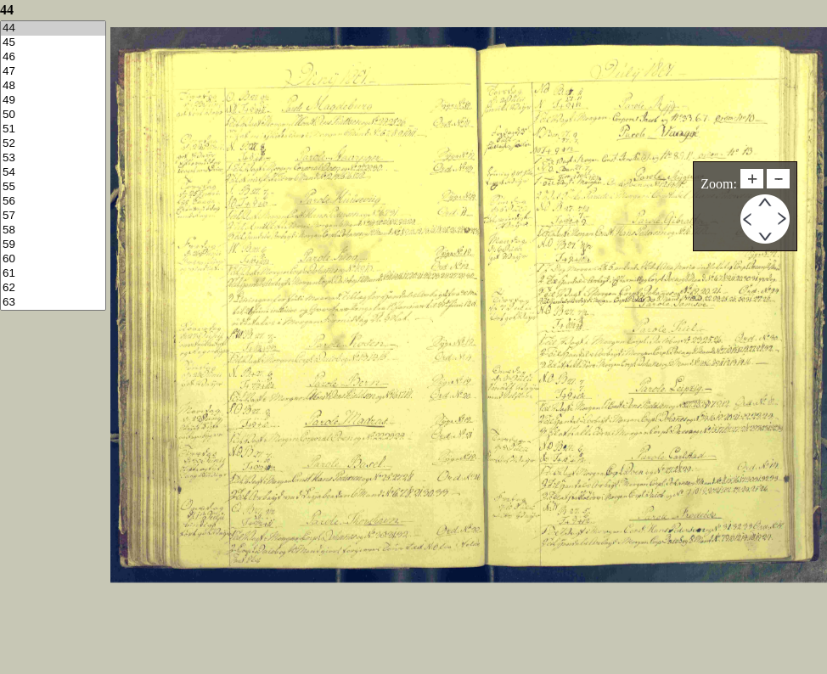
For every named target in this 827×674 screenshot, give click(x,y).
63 (53, 302)
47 (53, 72)
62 (53, 288)
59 (53, 245)
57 (53, 216)
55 (53, 187)
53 (53, 158)
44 (53, 28)
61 (53, 274)
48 (53, 86)
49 (53, 100)
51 (53, 129)
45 (53, 43)
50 (53, 115)
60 (53, 259)
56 (53, 201)
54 (53, 173)
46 (53, 57)
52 (53, 144)
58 (53, 230)
